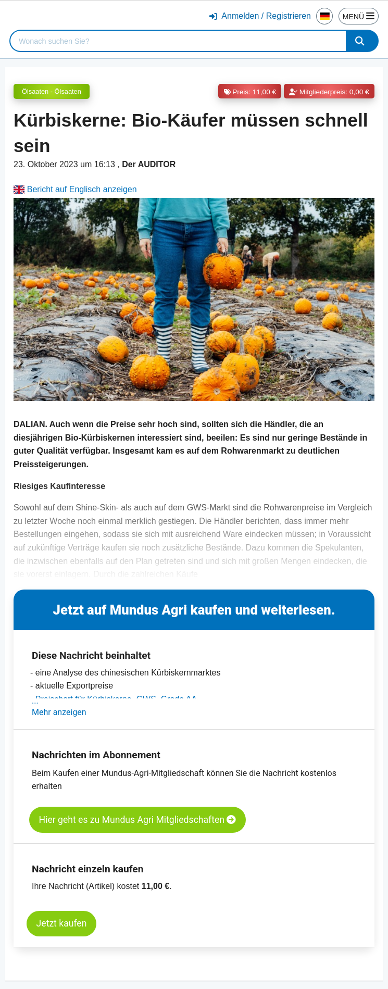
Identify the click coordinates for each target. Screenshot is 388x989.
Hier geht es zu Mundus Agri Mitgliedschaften (137, 820)
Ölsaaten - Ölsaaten (51, 91)
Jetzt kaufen (61, 923)
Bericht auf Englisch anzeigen (75, 189)
